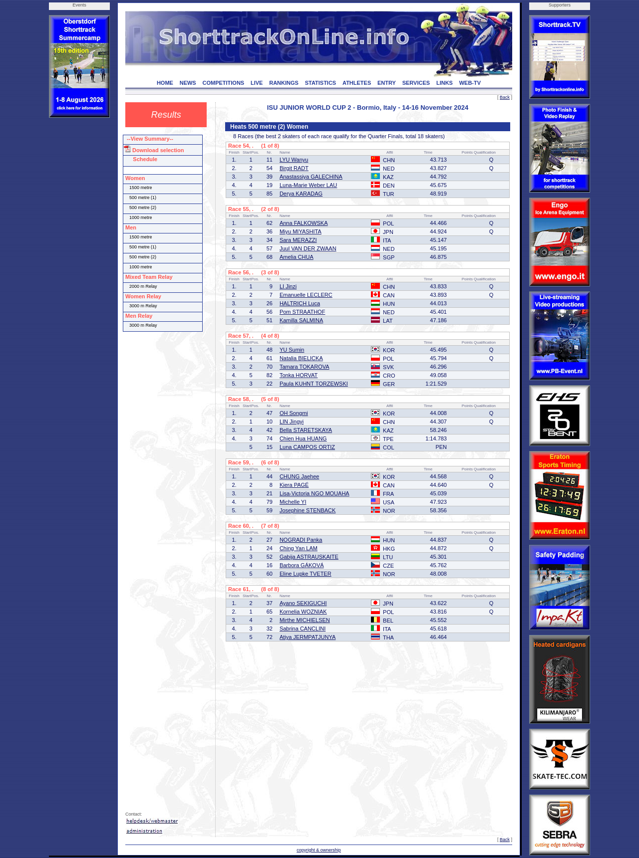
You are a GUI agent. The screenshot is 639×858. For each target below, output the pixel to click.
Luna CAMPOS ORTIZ (307, 447)
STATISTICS (320, 83)
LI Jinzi (288, 286)
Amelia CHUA (297, 257)
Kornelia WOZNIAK (303, 612)
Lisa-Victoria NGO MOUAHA (314, 493)
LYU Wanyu (294, 160)
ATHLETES (356, 83)
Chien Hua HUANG (303, 438)
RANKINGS (284, 83)
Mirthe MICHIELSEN (305, 620)
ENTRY (386, 83)
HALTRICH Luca (300, 303)
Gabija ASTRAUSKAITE (309, 557)
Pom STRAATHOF (302, 312)
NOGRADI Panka (301, 540)
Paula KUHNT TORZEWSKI (314, 384)
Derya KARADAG (301, 194)
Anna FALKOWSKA (304, 223)
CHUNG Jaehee (299, 476)
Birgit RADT (294, 168)
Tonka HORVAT (299, 375)
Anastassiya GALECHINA (311, 177)
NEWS (188, 83)
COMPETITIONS (223, 83)
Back (505, 97)
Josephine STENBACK (308, 510)
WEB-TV (470, 83)
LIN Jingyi (292, 422)
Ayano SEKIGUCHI (303, 603)
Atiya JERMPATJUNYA (307, 637)
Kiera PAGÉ (294, 485)
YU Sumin (292, 350)
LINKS (444, 83)
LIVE (257, 83)
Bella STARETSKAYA (306, 430)
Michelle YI (293, 502)
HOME (165, 83)
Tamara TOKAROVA (304, 367)
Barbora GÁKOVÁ (302, 565)
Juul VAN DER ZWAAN (308, 248)
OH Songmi (294, 413)
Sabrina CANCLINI (302, 629)
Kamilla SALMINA (301, 320)
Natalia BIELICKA (301, 358)
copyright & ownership (319, 850)
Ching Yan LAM (299, 548)
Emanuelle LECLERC (306, 295)
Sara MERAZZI (298, 240)
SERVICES (416, 83)
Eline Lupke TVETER (305, 574)
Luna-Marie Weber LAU (308, 185)
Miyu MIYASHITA (300, 231)
